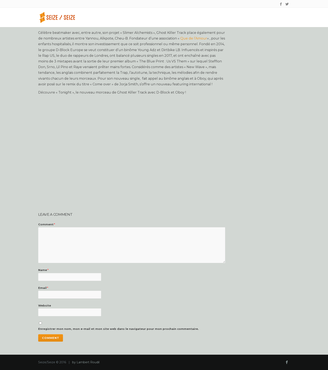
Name (43, 270)
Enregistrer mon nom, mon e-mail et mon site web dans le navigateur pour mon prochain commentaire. (118, 328)
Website (44, 305)
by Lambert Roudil (85, 362)
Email (43, 287)
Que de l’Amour (193, 38)
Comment (46, 224)
